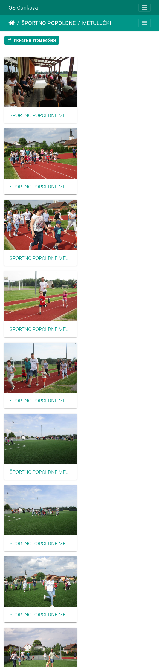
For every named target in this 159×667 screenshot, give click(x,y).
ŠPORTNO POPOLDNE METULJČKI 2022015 (40, 606)
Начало (11, 23)
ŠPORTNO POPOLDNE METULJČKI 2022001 (40, 114)
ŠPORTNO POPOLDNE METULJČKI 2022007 (40, 325)
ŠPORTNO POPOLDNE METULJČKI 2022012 (119, 466)
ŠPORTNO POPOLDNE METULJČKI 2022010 (119, 395)
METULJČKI (96, 23)
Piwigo (87, 655)
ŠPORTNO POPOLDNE (48, 23)
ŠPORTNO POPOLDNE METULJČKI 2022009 (40, 395)
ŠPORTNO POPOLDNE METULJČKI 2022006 (119, 255)
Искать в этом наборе (31, 40)
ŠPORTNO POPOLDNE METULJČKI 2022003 (40, 184)
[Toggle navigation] (144, 8)
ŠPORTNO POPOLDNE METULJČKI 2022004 (40, 255)
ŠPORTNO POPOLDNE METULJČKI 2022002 (119, 114)
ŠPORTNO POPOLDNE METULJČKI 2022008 (119, 325)
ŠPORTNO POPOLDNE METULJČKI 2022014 (119, 536)
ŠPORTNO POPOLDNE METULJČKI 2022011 (40, 466)
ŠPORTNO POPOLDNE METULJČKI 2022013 (40, 536)
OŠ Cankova (23, 7)
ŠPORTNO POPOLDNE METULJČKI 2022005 (119, 184)
